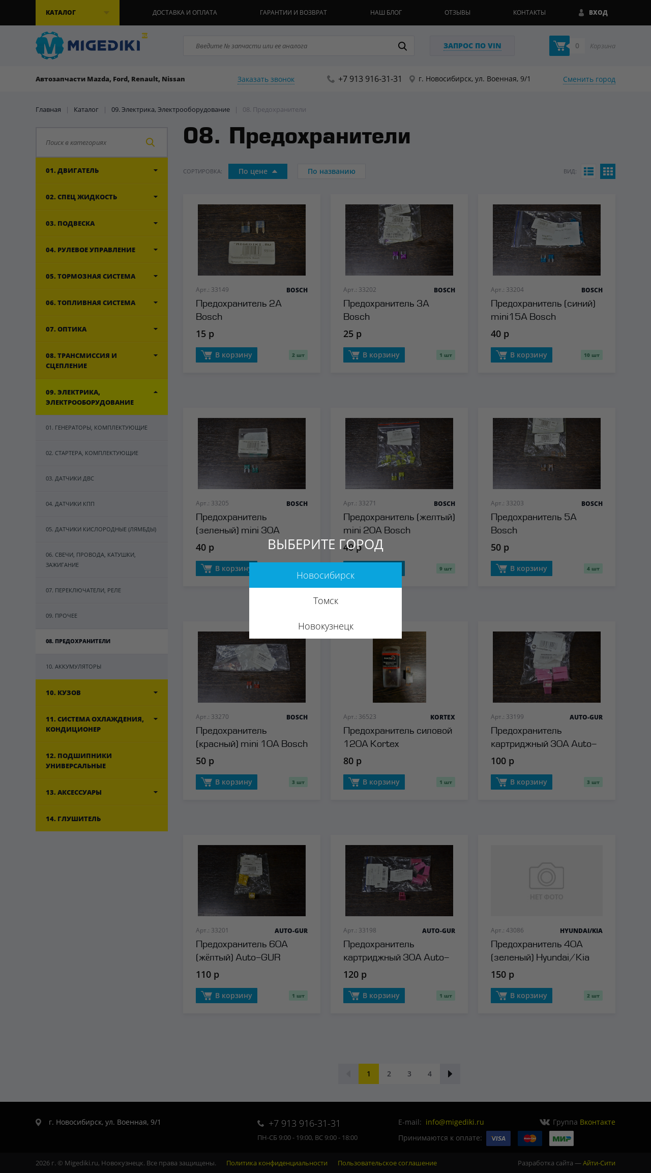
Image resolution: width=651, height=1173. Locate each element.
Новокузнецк (325, 626)
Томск (325, 600)
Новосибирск (325, 575)
